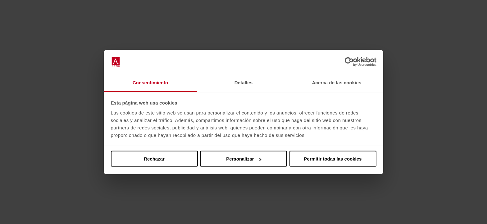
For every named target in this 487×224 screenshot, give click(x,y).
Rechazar (154, 158)
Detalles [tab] (243, 82)
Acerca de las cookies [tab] (337, 82)
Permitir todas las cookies (333, 158)
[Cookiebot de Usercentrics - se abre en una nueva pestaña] (349, 62)
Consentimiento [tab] (150, 82)
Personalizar (243, 158)
